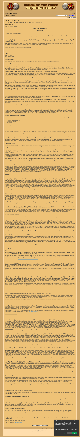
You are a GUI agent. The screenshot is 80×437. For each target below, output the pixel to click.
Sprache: (68, 17)
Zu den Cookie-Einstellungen (60, 433)
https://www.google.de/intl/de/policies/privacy (29, 289)
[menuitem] (11, 13)
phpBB (37, 431)
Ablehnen (69, 433)
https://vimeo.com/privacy (33, 311)
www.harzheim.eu (18, 422)
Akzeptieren (74, 433)
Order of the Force (43, 430)
